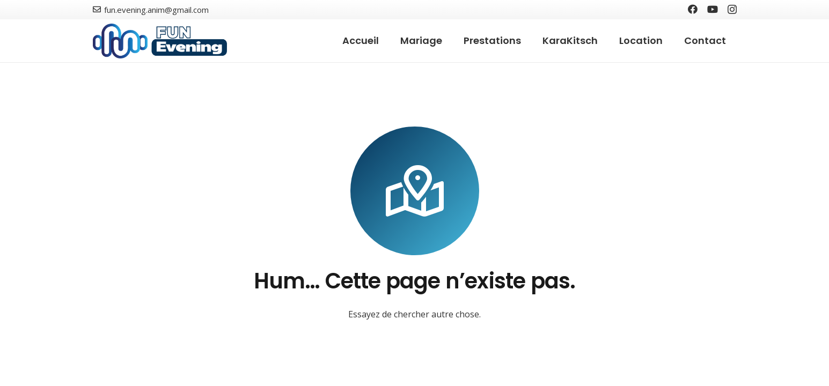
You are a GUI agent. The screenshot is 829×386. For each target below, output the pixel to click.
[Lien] (160, 41)
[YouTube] (712, 9)
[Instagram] (732, 9)
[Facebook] (693, 9)
